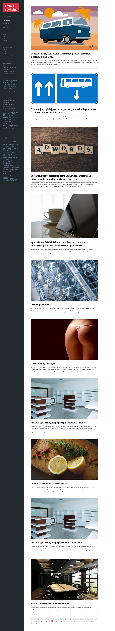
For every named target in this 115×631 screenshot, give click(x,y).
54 (76, 621)
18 (53, 619)
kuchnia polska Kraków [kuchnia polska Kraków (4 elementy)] (9, 119)
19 (55, 619)
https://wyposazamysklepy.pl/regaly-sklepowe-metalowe (59, 422)
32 (88, 619)
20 (58, 619)
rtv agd (4, 45)
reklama (5, 40)
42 (46, 621)
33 (90, 619)
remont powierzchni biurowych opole (50, 603)
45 (54, 621)
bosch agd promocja (41, 304)
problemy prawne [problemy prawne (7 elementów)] (10, 148)
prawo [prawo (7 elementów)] (14, 146)
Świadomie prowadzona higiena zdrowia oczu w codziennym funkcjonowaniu (10, 73)
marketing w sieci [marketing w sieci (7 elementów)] (10, 126)
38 (36, 621)
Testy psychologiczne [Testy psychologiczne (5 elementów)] (10, 176)
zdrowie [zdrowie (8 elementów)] (13, 180)
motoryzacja (6, 36)
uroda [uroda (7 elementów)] (5, 178)
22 (63, 619)
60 (91, 621)
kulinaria (5, 34)
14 (43, 619)
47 (59, 621)
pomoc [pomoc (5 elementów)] (10, 142)
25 (70, 619)
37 (34, 621)
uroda (4, 51)
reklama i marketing (7, 42)
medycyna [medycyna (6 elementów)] (7, 128)
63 (34, 623)
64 (36, 623)
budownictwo (6, 27)
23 (65, 619)
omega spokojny (11, 7)
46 (56, 621)
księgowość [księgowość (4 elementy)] (13, 117)
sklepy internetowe (7, 47)
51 (69, 621)
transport (5, 49)
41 (44, 621)
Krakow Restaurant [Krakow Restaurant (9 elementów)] (10, 113)
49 (64, 621)
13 (40, 619)
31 (85, 619)
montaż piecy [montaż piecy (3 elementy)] (10, 130)
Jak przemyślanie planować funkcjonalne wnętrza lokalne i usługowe (10, 67)
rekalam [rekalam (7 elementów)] (15, 153)
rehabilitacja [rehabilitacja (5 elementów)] (7, 153)
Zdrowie (5, 57)
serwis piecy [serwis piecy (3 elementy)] (12, 169)
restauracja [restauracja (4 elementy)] (6, 159)
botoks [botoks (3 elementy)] (12, 106)
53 (74, 621)
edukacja (5, 30)
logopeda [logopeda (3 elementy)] (10, 123)
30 (83, 619)
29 (80, 619)
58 (86, 621)
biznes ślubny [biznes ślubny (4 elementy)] (7, 106)
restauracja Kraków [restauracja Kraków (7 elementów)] (8, 162)
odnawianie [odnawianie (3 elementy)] (5, 142)
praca (4, 38)
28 (78, 619)
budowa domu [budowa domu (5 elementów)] (8, 109)
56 (81, 621)
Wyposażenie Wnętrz (8, 55)
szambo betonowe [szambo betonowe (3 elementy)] (13, 173)
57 (84, 621)
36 (31, 621)
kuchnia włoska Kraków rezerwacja (49, 483)
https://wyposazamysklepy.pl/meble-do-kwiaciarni (56, 542)
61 (94, 621)
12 (38, 619)
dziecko (5, 29)
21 (60, 619)
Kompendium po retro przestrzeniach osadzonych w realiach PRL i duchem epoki (10, 84)
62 (31, 623)
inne (4, 32)
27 (75, 619)
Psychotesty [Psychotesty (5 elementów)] (7, 150)
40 (41, 621)
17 (50, 619)
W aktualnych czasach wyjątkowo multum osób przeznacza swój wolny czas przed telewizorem (11, 78)
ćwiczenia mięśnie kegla (43, 363)
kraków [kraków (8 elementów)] (6, 117)
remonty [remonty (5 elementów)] (15, 157)
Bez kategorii (6, 23)
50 (66, 621)
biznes (4, 25)
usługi (4, 53)
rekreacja (5, 44)
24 (68, 619)
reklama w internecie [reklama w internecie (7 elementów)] (7, 156)
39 (39, 621)
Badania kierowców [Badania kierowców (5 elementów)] (9, 100)
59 (89, 621)
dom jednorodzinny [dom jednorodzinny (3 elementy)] (6, 113)
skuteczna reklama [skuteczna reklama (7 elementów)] (9, 172)
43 (49, 621)
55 (79, 621)
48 (61, 621)
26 (73, 619)
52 (71, 621)
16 (48, 619)
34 (93, 619)
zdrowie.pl (5, 58)
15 (45, 619)
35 (95, 619)
